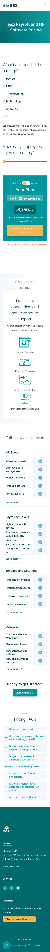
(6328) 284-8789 (11, 866)
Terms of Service (28, 945)
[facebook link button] (11, 888)
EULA (38, 945)
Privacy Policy (15, 945)
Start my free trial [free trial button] (25, 692)
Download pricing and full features (25, 230)
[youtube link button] (18, 888)
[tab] (24, 282)
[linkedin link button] (5, 888)
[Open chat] (7, 945)
